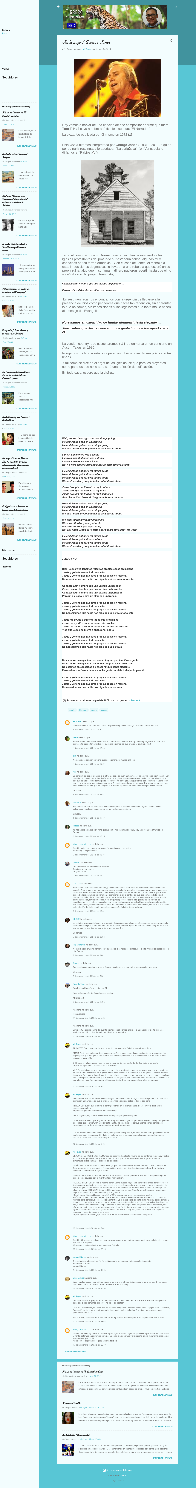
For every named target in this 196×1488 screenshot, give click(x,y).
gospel (94, 710)
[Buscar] (176, 7)
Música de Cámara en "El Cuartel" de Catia (82, 1371)
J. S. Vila (77, 883)
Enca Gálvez (78, 1278)
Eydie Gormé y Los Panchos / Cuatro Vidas (16, 418)
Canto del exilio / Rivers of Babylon (14, 156)
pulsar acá (134, 700)
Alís (74, 772)
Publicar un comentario (75, 1351)
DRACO (76, 919)
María (75, 737)
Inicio (4, 33)
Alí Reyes (77, 1044)
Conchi (76, 963)
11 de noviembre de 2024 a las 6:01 (89, 1036)
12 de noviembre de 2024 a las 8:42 (89, 1144)
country (72, 710)
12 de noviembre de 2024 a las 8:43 (89, 1228)
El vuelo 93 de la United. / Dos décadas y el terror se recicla (14, 247)
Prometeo (77, 721)
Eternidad (83, 710)
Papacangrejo (79, 945)
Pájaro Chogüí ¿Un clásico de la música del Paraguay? (15, 290)
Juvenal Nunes (79, 1257)
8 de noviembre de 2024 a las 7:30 (88, 976)
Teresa (76, 826)
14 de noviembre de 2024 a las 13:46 (89, 1270)
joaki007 (76, 862)
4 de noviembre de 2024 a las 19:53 (89, 764)
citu (74, 756)
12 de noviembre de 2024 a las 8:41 (89, 1086)
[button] (170, 41)
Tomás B (77, 802)
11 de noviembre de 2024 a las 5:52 (89, 1018)
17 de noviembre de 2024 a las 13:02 (89, 1321)
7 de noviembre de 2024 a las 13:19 (89, 855)
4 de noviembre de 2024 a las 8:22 (88, 729)
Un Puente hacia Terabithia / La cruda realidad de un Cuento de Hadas (16, 375)
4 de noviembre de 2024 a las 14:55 (89, 748)
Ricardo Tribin (79, 984)
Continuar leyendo (162, 1395)
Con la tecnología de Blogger (117, 1470)
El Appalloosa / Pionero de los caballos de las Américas (15, 508)
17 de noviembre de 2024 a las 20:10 (89, 1345)
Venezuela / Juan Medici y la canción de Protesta (15, 332)
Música (104, 710)
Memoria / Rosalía (71, 1403)
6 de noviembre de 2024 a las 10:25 (89, 836)
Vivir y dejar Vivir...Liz (82, 844)
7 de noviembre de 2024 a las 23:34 (89, 937)
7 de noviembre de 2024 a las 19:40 (89, 911)
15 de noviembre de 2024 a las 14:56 (89, 1288)
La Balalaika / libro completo (76, 1435)
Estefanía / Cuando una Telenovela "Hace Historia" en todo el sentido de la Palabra (15, 200)
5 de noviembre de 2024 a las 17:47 (89, 818)
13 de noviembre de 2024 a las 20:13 (89, 1249)
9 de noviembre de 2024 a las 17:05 (89, 1002)
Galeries (124, 1475)
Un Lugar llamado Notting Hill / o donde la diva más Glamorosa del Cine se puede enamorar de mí (15, 463)
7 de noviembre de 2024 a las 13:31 (89, 875)
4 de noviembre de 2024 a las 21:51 (89, 794)
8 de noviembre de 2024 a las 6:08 (88, 955)
